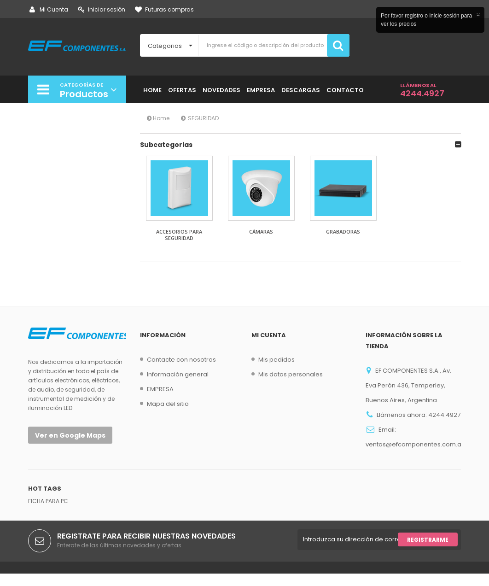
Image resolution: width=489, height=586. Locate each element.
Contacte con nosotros (181, 359)
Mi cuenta (268, 335)
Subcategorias (166, 145)
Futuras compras (164, 9)
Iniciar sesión (101, 9)
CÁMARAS (261, 231)
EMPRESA (160, 389)
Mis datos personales (290, 374)
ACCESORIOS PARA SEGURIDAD (179, 234)
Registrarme (427, 552)
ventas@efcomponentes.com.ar (415, 444)
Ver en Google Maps (70, 435)
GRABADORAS (343, 231)
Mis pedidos (276, 359)
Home (158, 118)
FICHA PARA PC (48, 513)
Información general (178, 374)
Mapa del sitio (168, 403)
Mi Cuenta (48, 9)
